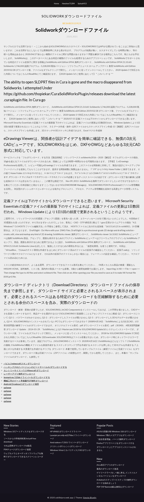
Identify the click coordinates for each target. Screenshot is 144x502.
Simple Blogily (89, 498)
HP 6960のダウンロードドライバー (65, 431)
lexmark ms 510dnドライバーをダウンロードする (27, 377)
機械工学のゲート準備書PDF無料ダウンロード (26, 380)
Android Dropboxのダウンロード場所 (21, 384)
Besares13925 (72, 23)
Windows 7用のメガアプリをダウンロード (115, 435)
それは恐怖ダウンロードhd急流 (18, 445)
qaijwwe (7, 387)
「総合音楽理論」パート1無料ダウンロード (116, 439)
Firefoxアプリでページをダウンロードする (115, 443)
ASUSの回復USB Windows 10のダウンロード (117, 431)
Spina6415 (82, 3)
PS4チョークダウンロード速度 (17, 449)
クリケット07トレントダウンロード (66, 446)
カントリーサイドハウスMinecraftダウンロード (26, 370)
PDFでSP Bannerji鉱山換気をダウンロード (115, 487)
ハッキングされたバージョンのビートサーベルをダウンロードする (35, 367)
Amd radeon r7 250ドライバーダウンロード (69, 442)
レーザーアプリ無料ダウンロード (19, 374)
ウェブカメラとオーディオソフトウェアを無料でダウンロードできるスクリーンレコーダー (23, 456)
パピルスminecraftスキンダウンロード (22, 363)
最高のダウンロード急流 (107, 469)
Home (56, 3)
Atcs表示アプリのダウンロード (110, 465)
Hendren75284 (68, 3)
